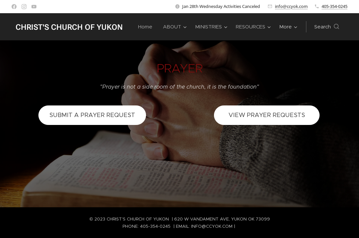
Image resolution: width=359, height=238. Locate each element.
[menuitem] (147, 27)
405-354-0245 (334, 6)
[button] (326, 27)
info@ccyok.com (291, 6)
